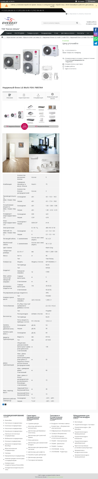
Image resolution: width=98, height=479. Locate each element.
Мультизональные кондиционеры (11, 449)
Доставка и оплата (67, 33)
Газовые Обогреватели (58, 433)
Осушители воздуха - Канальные (81, 437)
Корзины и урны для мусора (37, 455)
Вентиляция (78, 422)
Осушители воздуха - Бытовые (84, 424)
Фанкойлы (8, 420)
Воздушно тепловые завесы (60, 423)
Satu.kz (58, 475)
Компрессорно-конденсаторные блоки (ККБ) (14, 464)
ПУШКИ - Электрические (59, 441)
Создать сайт (4, 1)
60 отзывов (81, 1)
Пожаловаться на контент (55, 477)
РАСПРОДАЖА (19, 33)
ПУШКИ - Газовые (57, 446)
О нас (56, 33)
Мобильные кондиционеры (14, 438)
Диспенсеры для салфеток (36, 452)
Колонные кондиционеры (13, 426)
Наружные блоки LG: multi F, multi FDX (56, 37)
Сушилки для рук (33, 423)
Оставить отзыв (91, 24)
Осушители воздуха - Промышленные (81, 433)
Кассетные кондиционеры (13, 428)
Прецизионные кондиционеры (15, 456)
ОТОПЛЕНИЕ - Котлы (57, 449)
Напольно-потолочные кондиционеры (12, 435)
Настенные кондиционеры (13, 423)
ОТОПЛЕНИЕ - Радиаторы (59, 452)
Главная (9, 33)
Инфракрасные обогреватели (60, 431)
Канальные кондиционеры (13, 431)
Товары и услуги (32, 33)
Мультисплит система (14, 37)
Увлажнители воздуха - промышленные (82, 456)
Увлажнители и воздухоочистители (81, 451)
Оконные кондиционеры (13, 441)
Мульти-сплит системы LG (32, 37)
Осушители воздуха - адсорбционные (81, 442)
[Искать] (77, 23)
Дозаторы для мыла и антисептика (35, 427)
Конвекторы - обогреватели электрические (60, 427)
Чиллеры (8, 453)
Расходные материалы (35, 460)
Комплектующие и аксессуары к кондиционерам (14, 459)
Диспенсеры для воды (35, 457)
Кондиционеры (46, 33)
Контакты (80, 33)
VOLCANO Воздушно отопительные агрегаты (59, 437)
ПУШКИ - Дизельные (57, 443)
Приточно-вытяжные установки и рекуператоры (83, 447)
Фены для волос (33, 440)
